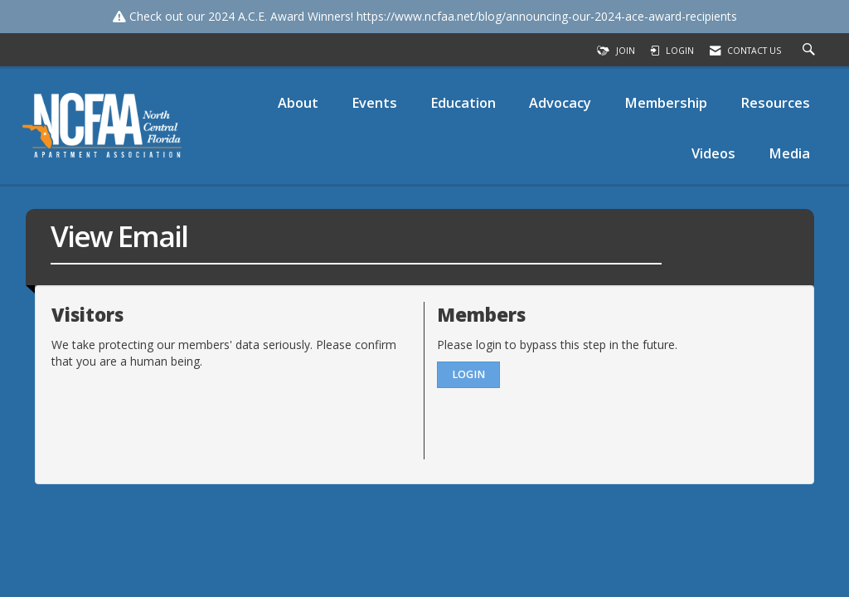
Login (468, 374)
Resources (775, 102)
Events (374, 102)
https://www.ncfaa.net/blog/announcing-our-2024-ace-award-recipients (547, 16)
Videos (713, 153)
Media (789, 153)
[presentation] (177, 410)
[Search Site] (811, 50)
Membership (665, 102)
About (298, 102)
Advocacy (560, 102)
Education (463, 102)
